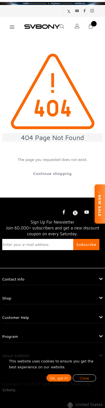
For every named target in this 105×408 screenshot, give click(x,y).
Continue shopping (52, 173)
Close (84, 378)
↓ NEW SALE (99, 204)
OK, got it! (59, 378)
